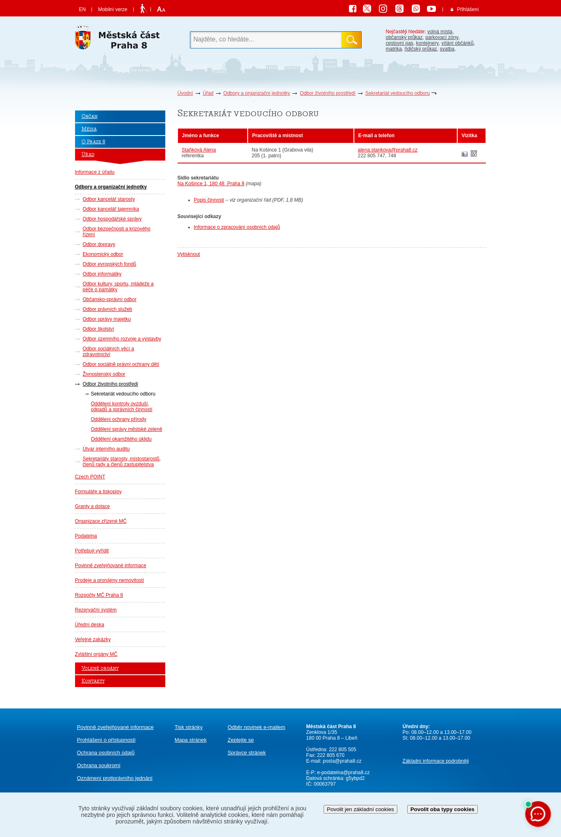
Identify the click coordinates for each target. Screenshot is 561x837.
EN (82, 9)
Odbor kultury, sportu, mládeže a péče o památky (118, 286)
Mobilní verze (112, 9)
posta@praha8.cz (342, 761)
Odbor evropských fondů (110, 264)
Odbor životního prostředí (327, 93)
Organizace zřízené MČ (101, 521)
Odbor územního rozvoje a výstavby (122, 339)
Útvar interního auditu (106, 449)
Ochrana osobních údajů (106, 753)
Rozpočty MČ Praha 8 (99, 595)
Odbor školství (98, 329)
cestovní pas (399, 43)
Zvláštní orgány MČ (96, 654)
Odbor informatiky (102, 274)
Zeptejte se (241, 740)
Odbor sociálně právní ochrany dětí (121, 364)
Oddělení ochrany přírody (118, 419)
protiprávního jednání (115, 778)
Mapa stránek (191, 740)
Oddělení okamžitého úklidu (121, 439)
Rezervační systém (96, 610)
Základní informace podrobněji (436, 761)
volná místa (439, 31)
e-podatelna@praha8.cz (343, 772)
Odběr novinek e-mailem (256, 727)
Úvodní (185, 93)
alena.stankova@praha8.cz (388, 150)
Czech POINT (90, 477)
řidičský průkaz (421, 49)
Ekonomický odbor (103, 254)
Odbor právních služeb (107, 309)
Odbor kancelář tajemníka (111, 209)
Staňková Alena (199, 150)
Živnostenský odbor (104, 374)
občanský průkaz (404, 37)
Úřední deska (89, 625)
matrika (394, 49)
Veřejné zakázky (93, 639)
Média (89, 129)
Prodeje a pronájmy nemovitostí (109, 580)
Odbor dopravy (99, 244)
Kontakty (93, 681)
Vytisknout (189, 254)
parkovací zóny (441, 37)
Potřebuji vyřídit (92, 551)
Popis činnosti (209, 200)
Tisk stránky (189, 727)
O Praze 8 (93, 142)
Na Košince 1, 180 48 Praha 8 (211, 183)
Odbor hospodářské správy (112, 219)
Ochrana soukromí (99, 765)
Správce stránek (247, 753)
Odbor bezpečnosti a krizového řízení (117, 231)
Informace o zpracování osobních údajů (237, 227)
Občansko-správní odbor (110, 299)
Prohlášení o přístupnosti (106, 740)
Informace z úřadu (95, 172)
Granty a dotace (92, 506)
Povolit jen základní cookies (360, 809)
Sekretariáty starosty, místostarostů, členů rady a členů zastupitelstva (122, 461)
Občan (90, 116)
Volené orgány (100, 668)
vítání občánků (458, 43)
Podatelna (86, 536)
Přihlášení (468, 9)
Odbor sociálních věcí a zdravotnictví (108, 351)
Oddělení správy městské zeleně (126, 429)
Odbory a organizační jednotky (256, 93)
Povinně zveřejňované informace (110, 565)
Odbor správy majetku (107, 319)
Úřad (208, 93)
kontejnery (427, 43)
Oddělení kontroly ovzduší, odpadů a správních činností (122, 406)
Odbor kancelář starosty (109, 199)
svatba (447, 49)
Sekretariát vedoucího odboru (397, 93)
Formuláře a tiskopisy (98, 491)
